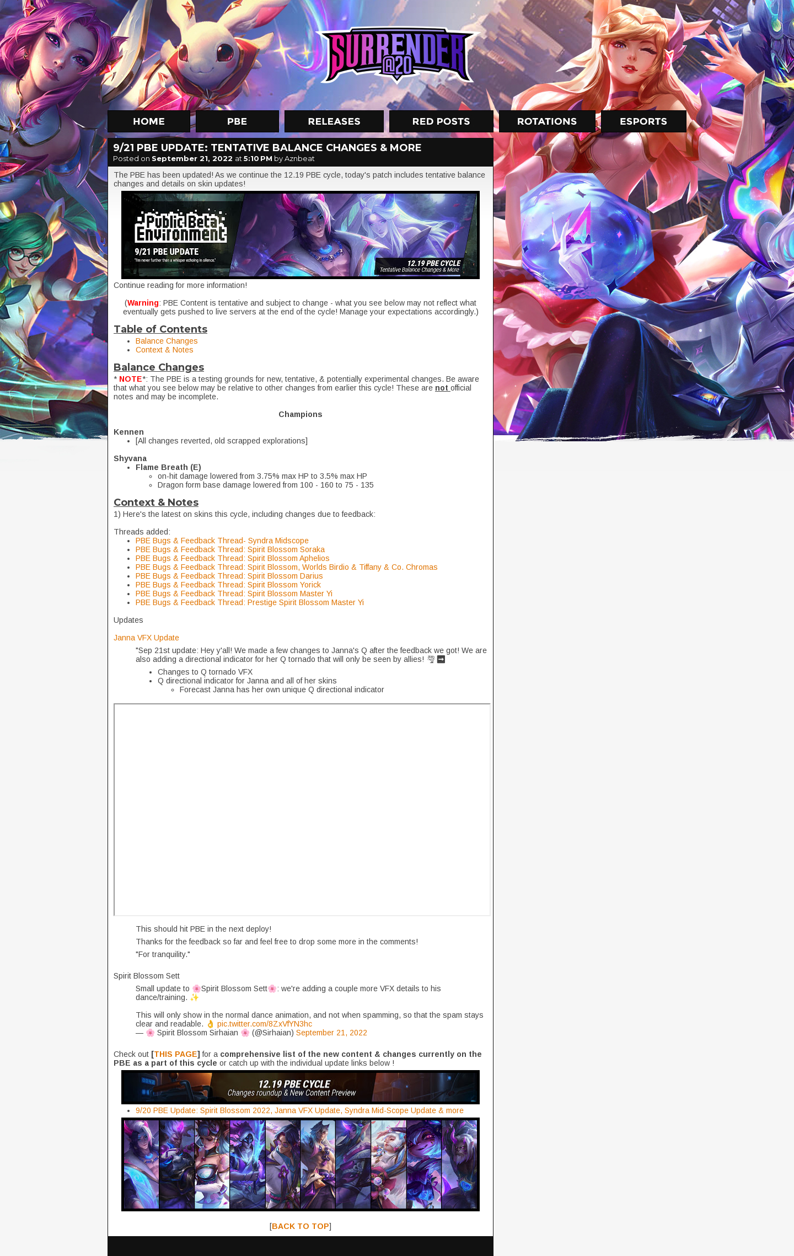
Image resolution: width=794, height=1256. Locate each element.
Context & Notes (165, 349)
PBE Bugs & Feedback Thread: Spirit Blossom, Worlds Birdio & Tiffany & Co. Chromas (287, 567)
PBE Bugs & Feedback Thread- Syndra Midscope (222, 540)
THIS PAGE (175, 1054)
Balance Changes (167, 340)
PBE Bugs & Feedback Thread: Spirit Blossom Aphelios (233, 558)
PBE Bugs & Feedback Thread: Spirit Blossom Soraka (230, 549)
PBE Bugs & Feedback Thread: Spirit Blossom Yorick (228, 584)
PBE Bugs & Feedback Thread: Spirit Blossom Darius (229, 575)
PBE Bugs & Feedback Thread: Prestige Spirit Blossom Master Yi (250, 602)
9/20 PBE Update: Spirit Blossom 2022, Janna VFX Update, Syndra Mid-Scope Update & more (300, 1110)
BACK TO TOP (300, 1226)
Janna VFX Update (146, 637)
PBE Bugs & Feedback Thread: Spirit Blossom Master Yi (234, 593)
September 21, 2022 (331, 1032)
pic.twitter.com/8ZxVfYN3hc (264, 1023)
